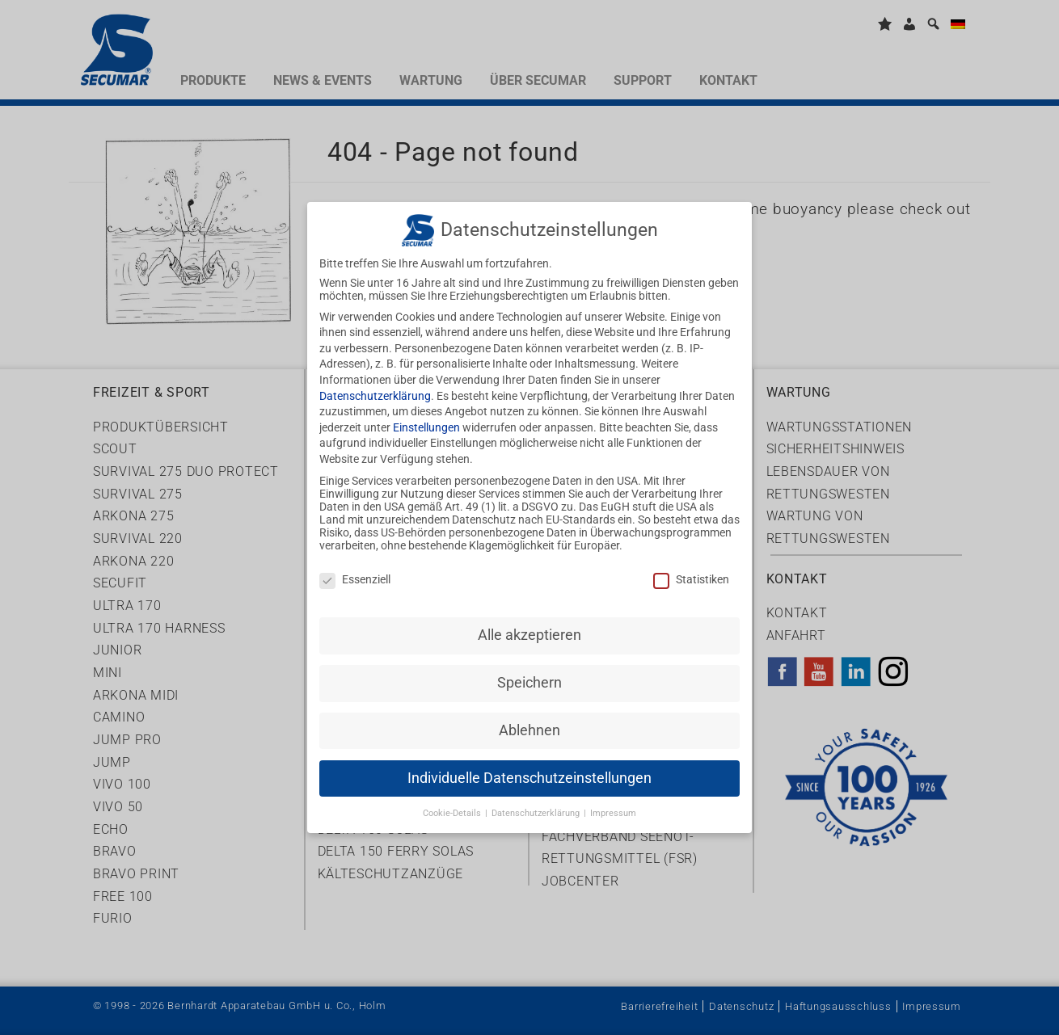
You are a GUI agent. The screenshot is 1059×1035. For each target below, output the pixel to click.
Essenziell (354, 561)
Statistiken (691, 561)
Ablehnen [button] (529, 712)
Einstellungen (426, 408)
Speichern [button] (529, 664)
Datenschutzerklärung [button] (537, 794)
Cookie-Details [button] (453, 794)
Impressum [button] (613, 794)
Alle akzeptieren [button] (529, 616)
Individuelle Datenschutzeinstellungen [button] (529, 759)
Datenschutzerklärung (375, 377)
